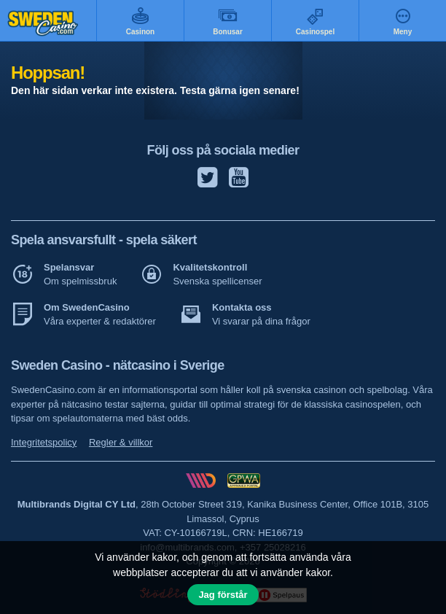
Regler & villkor (120, 442)
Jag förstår (222, 594)
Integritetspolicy (44, 442)
